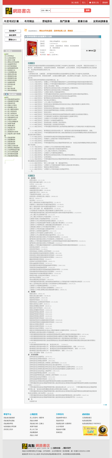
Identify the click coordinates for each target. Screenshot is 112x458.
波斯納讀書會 (100, 21)
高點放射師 (11, 143)
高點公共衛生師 (13, 146)
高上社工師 (34, 429)
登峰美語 (59, 432)
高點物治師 (11, 141)
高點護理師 (11, 137)
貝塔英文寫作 (8, 429)
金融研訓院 (11, 82)
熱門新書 (65, 21)
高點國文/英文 (12, 107)
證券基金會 (11, 84)
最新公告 (94, 2)
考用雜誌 (29, 21)
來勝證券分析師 (13, 132)
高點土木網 (34, 435)
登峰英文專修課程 (14, 148)
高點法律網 (34, 420)
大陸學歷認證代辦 (14, 150)
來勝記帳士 (11, 125)
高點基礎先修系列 (14, 99)
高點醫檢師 (11, 139)
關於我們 (67, 448)
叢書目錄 (83, 21)
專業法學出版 (12, 74)
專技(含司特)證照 (13, 62)
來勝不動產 (11, 123)
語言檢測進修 (12, 66)
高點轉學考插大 (61, 418)
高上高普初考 (12, 111)
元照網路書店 (87, 418)
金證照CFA (11, 130)
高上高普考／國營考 (37, 418)
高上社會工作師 (13, 115)
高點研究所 (11, 103)
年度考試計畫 (11, 21)
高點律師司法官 (13, 117)
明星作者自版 (12, 80)
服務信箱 (56, 448)
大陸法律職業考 (13, 121)
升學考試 (11, 56)
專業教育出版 (12, 78)
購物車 (105, 2)
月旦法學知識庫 (13, 152)
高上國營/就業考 (13, 109)
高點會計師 (11, 127)
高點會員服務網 (9, 418)
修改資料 (12, 35)
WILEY (10, 86)
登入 (84, 2)
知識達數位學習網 (10, 426)
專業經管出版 (12, 76)
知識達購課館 (87, 420)
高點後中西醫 (61, 429)
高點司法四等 (12, 119)
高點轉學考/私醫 (13, 101)
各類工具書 (11, 60)
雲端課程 (47, 21)
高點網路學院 (8, 423)
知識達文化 (11, 70)
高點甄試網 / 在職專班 (64, 423)
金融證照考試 (12, 64)
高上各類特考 (12, 113)
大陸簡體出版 (12, 72)
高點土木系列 (12, 105)
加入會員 (75, 2)
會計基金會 (11, 88)
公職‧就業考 (12, 58)
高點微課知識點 (13, 156)
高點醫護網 (34, 432)
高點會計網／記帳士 (37, 423)
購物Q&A (12, 40)
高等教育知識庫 (13, 154)
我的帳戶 (12, 31)
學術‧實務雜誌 (12, 90)
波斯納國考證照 (13, 68)
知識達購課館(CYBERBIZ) (91, 423)
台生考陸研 (60, 426)
